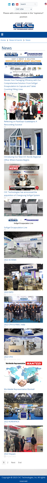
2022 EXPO (8, 292)
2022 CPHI (8, 357)
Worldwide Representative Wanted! (19, 389)
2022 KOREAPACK (11, 421)
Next (13, 462)
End (19, 462)
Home (3, 40)
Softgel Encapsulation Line (15, 227)
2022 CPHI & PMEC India (14, 324)
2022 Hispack (10, 454)
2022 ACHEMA (10, 260)
